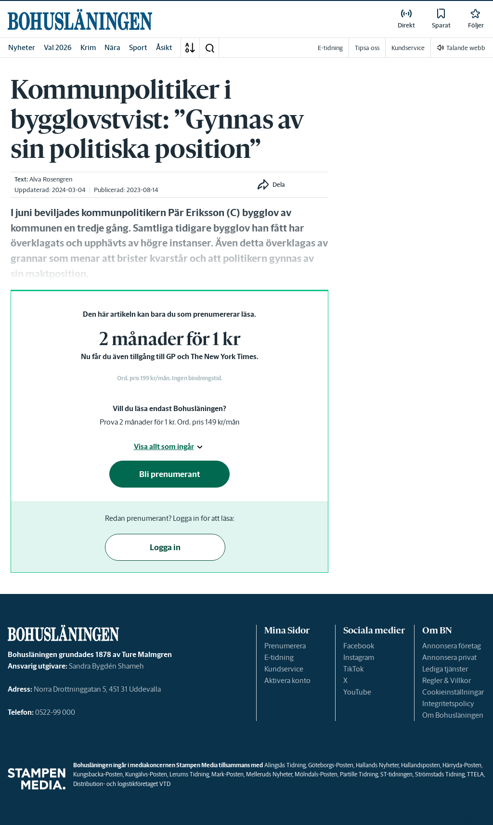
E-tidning (279, 657)
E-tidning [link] (330, 48)
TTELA (475, 774)
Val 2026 (58, 47)
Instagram (358, 657)
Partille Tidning (359, 774)
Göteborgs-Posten (330, 765)
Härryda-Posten (461, 765)
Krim (88, 47)
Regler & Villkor (446, 680)
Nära (112, 47)
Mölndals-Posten (316, 774)
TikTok (353, 668)
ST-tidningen (396, 774)
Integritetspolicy (448, 703)
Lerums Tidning (189, 774)
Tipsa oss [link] (367, 48)
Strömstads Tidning (440, 774)
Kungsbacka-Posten (98, 774)
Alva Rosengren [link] (50, 179)
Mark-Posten (227, 774)
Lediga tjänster (445, 668)
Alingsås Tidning (285, 765)
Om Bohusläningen (452, 715)
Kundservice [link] (408, 48)
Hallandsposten (420, 765)
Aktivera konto (287, 680)
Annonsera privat (449, 657)
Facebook (358, 645)
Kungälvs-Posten (146, 774)
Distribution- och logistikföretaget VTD (121, 783)
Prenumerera (285, 645)
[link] (80, 19)
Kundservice (283, 668)
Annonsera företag (451, 645)
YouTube (357, 691)
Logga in (165, 547)
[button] (209, 47)
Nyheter (21, 47)
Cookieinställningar (453, 691)
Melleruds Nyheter (269, 774)
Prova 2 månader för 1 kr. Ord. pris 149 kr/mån (170, 421)
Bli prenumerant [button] (169, 474)
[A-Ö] (190, 47)
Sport (138, 47)
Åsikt (164, 47)
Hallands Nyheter (377, 765)
